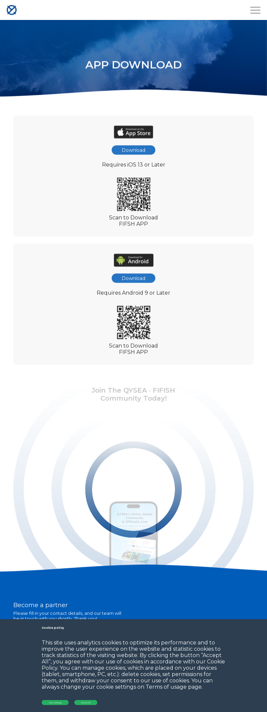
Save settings (55, 702)
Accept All (85, 702)
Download (133, 152)
